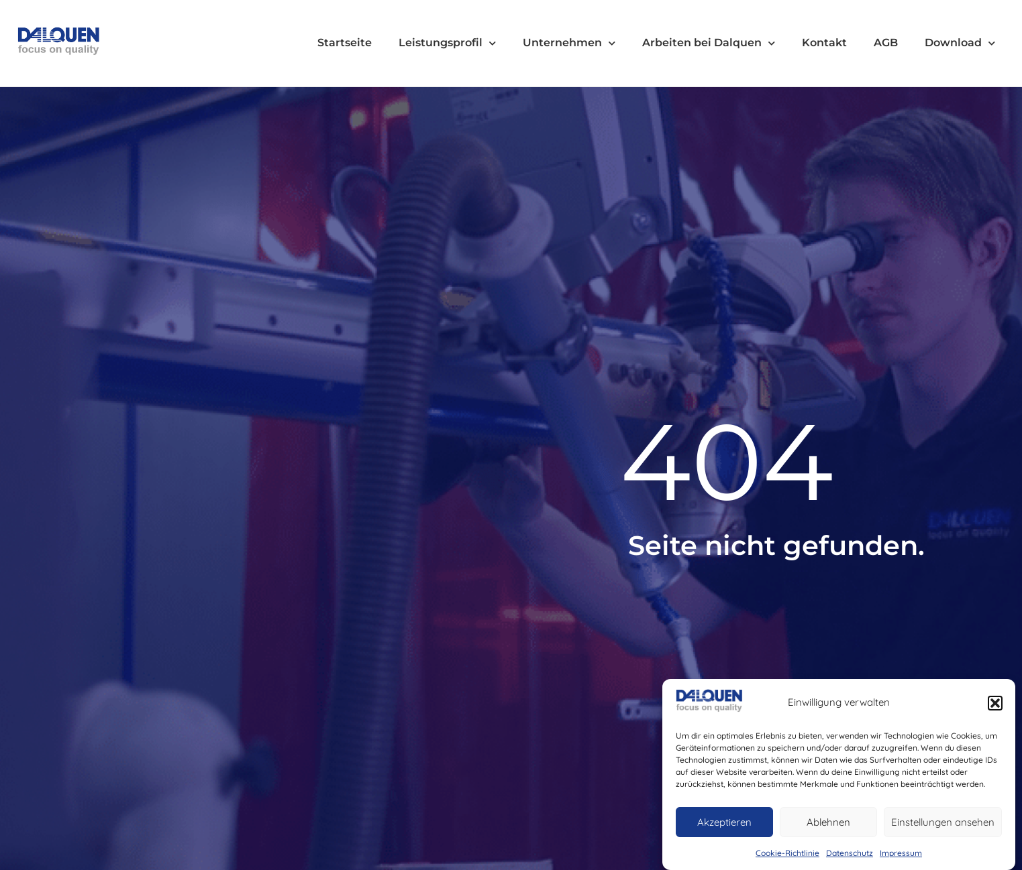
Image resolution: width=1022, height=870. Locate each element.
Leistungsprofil (447, 43)
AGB (886, 42)
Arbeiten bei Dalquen (708, 43)
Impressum (901, 853)
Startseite (344, 42)
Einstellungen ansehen (942, 822)
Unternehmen (569, 43)
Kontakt (824, 42)
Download (960, 43)
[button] (995, 703)
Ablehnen (828, 822)
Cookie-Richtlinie (787, 853)
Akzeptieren (724, 822)
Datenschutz (849, 853)
